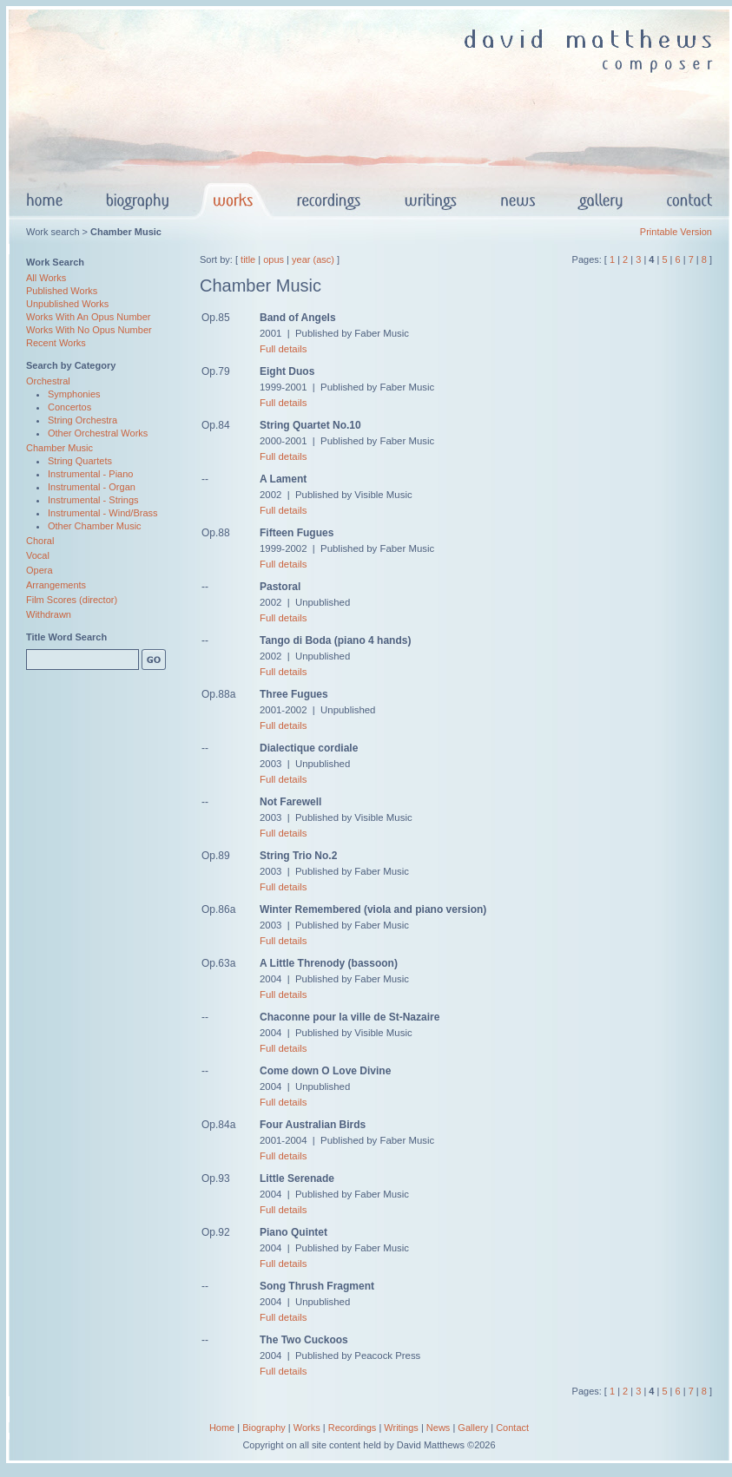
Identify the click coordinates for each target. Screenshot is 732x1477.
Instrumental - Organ (91, 487)
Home (221, 1427)
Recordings (352, 1427)
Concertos (69, 407)
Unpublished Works (67, 304)
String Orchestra (82, 420)
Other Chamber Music (95, 526)
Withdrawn (48, 614)
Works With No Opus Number (89, 330)
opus (273, 259)
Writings (401, 1427)
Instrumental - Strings (93, 500)
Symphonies (74, 394)
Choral (40, 540)
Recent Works (56, 343)
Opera (39, 570)
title (248, 259)
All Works (46, 277)
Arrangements (56, 585)
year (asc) (313, 259)
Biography (264, 1427)
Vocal (37, 555)
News (438, 1427)
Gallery (473, 1427)
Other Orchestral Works (98, 433)
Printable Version (676, 231)
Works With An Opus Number (88, 317)
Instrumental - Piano (90, 474)
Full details (283, 349)
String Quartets (80, 461)
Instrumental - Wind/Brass (103, 513)
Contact (512, 1427)
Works (306, 1427)
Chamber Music (59, 448)
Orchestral (48, 381)
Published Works (61, 291)
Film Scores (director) (71, 599)
